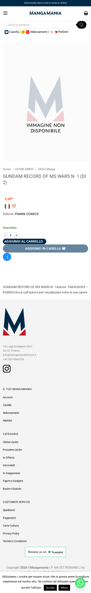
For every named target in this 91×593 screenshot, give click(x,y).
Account (8, 397)
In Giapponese (11, 473)
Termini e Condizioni (14, 541)
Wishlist (7, 420)
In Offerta (8, 457)
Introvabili (9, 465)
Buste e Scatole (12, 488)
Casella (7, 405)
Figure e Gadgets (13, 480)
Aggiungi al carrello (23, 241)
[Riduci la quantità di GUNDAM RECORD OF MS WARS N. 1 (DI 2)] (5, 236)
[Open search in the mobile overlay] (45, 25)
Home (7, 169)
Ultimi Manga (46, 169)
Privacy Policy (11, 533)
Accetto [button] (50, 587)
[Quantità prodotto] (10, 236)
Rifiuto (64, 587)
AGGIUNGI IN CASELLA (45, 248)
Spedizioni (9, 510)
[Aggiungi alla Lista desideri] (14, 206)
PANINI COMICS (27, 214)
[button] (5, 13)
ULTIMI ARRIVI (24, 169)
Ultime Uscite (10, 442)
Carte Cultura (11, 525)
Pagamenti (9, 517)
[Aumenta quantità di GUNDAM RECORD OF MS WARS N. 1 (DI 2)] (16, 236)
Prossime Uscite (12, 449)
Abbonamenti (11, 412)
